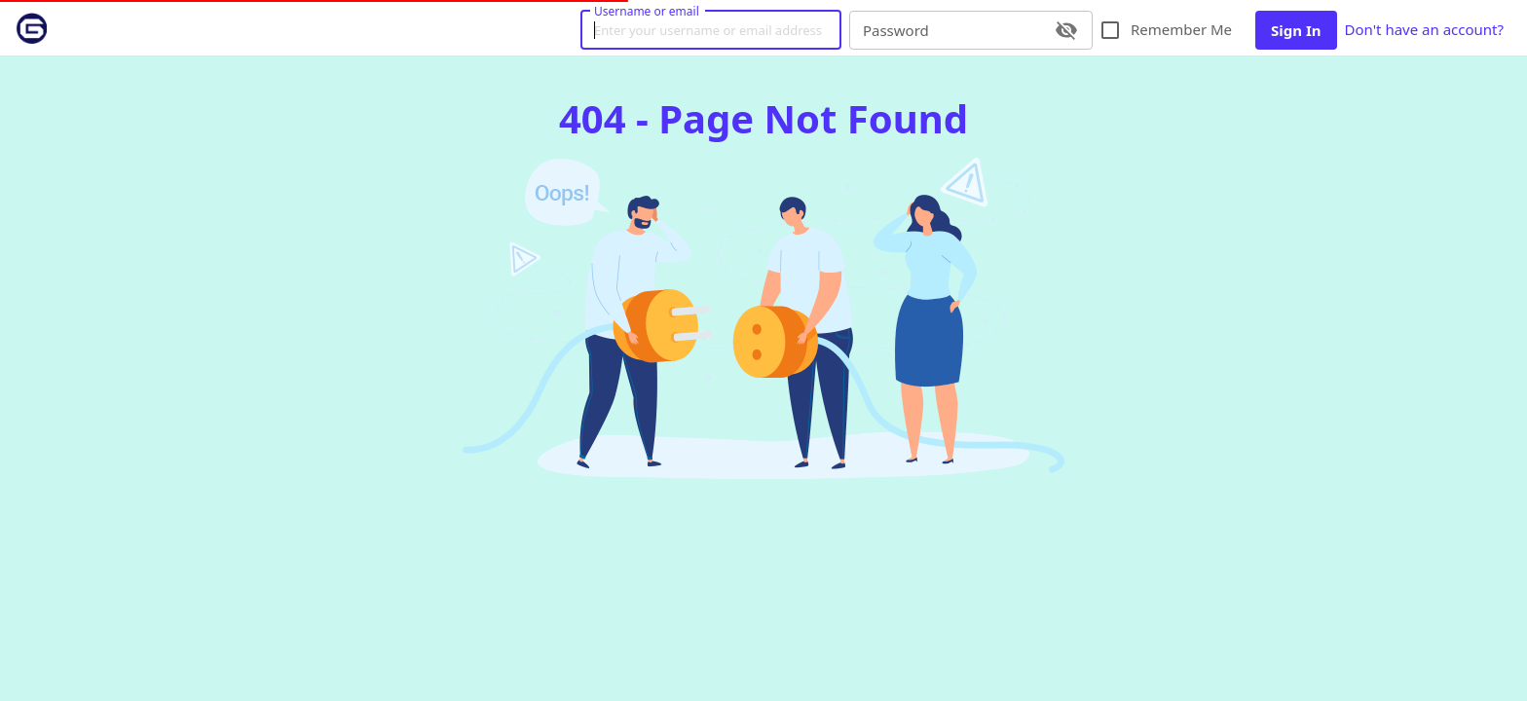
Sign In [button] (1295, 30)
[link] (31, 28)
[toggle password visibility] (1066, 30)
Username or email (646, 10)
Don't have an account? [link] (1424, 30)
